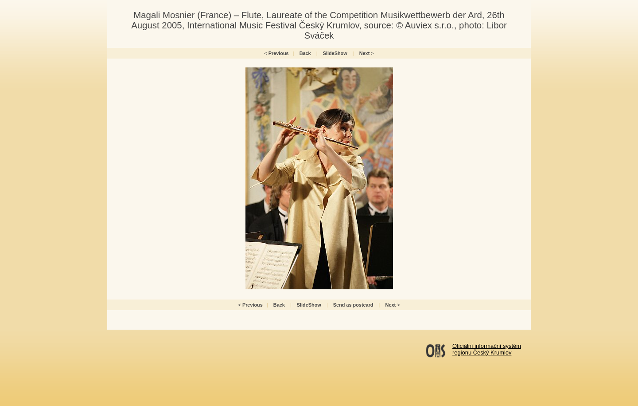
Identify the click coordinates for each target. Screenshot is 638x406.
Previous (278, 53)
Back (305, 53)
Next (364, 53)
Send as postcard (353, 304)
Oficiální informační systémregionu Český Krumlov (486, 349)
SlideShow (335, 53)
